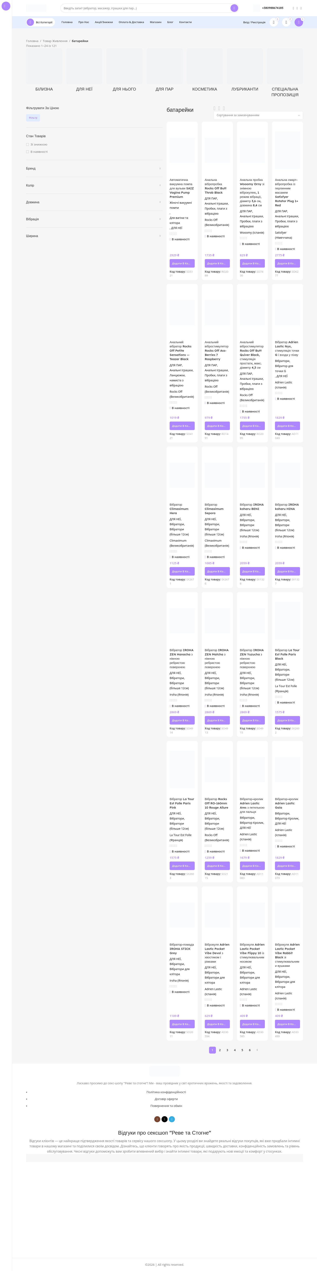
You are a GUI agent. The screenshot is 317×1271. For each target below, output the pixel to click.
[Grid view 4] (224, 108)
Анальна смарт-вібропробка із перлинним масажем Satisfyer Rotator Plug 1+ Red (286, 192)
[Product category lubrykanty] (245, 71)
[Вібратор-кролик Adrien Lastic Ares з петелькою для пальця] (252, 769)
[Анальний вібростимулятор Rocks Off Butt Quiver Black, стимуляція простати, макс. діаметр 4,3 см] (252, 312)
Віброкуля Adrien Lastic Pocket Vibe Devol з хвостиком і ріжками (217, 953)
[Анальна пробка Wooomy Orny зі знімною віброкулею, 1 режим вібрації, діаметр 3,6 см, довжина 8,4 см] (252, 150)
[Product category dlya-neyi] (84, 71)
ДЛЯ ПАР (211, 198)
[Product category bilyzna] (44, 71)
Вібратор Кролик (251, 823)
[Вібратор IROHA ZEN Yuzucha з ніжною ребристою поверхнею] (252, 620)
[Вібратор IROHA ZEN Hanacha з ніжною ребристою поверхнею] (182, 620)
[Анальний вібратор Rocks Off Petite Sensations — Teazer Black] (182, 312)
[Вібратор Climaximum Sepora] (217, 475)
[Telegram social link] (301, 8)
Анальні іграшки (216, 203)
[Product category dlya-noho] (124, 71)
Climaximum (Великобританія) (182, 543)
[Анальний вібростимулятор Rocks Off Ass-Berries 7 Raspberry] (217, 312)
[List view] (214, 108)
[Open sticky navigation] (40, 22)
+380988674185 (272, 8)
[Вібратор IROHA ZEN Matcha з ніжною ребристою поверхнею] (217, 620)
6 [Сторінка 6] (249, 1050)
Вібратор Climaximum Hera (179, 509)
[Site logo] (36, 8)
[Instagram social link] (293, 8)
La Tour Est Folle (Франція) (286, 688)
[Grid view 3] (219, 108)
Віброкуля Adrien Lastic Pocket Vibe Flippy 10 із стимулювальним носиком (252, 953)
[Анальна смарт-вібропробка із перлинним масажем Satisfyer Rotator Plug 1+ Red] (287, 150)
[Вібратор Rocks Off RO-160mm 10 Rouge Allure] (217, 769)
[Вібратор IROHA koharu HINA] (287, 475)
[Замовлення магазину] (258, 115)
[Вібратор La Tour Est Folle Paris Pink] (182, 769)
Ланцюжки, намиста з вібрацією (177, 380)
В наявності (39, 152)
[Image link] (164, 1071)
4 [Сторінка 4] (235, 1050)
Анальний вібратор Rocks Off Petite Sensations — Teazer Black (180, 350)
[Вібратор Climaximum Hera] (182, 475)
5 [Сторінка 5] (242, 1050)
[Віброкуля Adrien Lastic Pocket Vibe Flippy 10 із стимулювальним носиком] (252, 915)
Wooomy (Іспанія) (252, 232)
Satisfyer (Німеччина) (283, 235)
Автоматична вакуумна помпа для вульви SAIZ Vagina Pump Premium (182, 188)
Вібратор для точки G (284, 368)
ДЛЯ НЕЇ (176, 228)
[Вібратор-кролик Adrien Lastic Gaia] (287, 769)
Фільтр (33, 117)
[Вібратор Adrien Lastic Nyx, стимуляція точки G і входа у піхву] (287, 312)
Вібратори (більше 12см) (179, 531)
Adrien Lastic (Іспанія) (283, 384)
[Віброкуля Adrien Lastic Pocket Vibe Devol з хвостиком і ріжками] (217, 915)
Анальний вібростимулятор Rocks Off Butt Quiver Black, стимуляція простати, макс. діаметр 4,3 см (252, 354)
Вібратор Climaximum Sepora (214, 509)
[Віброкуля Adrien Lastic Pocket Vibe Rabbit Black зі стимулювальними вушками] (287, 915)
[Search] (149, 8)
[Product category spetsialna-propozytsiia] (285, 74)
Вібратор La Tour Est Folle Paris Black (287, 654)
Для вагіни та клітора (179, 220)
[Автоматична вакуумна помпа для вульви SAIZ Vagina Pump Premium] (182, 150)
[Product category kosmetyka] (205, 71)
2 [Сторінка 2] (220, 1050)
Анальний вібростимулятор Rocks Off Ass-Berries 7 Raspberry (216, 350)
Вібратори (282, 361)
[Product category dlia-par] (165, 71)
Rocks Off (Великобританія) (217, 222)
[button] (182, 263)
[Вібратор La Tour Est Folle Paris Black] (287, 620)
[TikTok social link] (297, 8)
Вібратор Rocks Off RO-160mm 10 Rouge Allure (216, 803)
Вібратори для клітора (180, 971)
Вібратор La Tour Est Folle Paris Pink (182, 803)
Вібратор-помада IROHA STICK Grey (182, 949)
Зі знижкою (39, 144)
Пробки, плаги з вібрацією (216, 211)
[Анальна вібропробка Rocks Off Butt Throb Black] (217, 150)
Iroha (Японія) (249, 536)
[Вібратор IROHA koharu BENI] (252, 475)
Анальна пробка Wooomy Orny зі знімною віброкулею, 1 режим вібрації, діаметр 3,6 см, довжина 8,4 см (252, 192)
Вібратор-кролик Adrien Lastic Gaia (286, 803)
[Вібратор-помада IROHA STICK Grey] (182, 915)
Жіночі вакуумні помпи (181, 205)
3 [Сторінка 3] (227, 1050)
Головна (32, 41)
